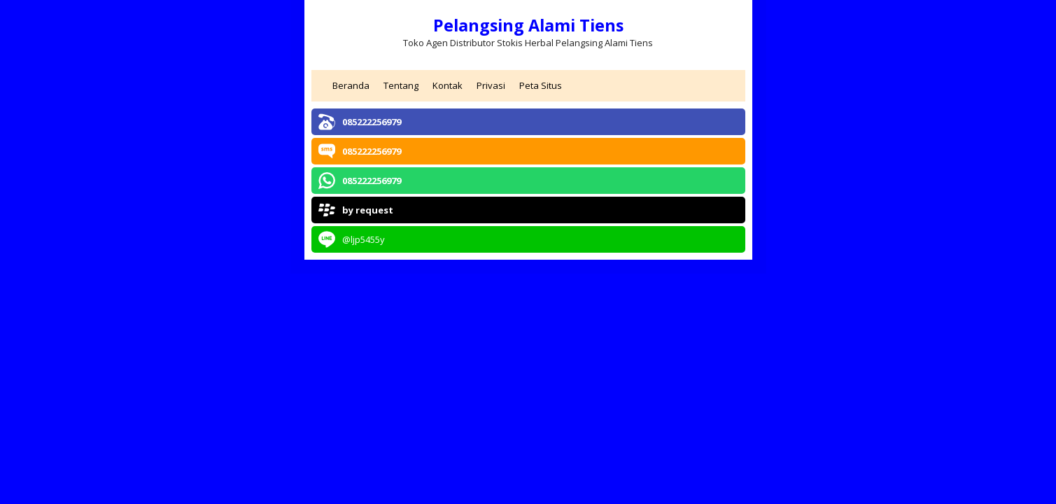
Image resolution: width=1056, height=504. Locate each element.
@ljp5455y (363, 239)
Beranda (350, 85)
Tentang (400, 85)
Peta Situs (540, 85)
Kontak (447, 85)
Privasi (491, 85)
